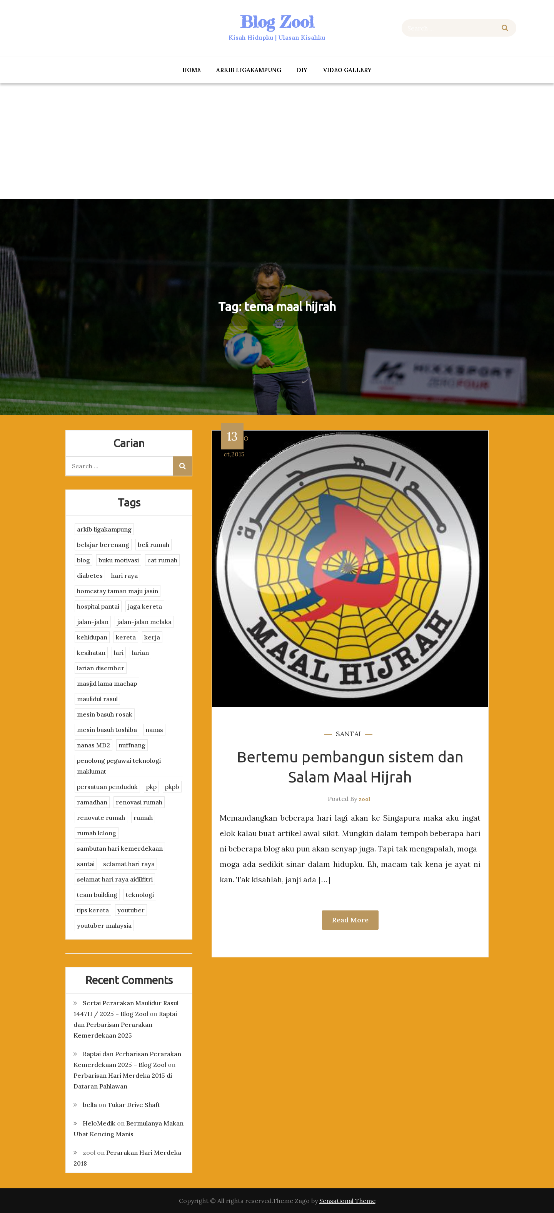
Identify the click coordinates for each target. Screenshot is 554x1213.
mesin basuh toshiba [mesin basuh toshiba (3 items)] (107, 730)
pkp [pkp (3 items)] (151, 787)
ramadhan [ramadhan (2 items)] (92, 802)
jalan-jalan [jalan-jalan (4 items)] (92, 622)
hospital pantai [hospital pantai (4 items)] (98, 606)
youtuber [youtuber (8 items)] (131, 910)
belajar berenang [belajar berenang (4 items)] (103, 544)
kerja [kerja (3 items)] (152, 637)
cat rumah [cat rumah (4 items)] (162, 560)
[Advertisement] (277, 141)
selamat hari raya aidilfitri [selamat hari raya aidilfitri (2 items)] (115, 879)
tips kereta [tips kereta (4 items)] (93, 910)
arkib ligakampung (248, 70)
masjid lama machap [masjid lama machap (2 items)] (107, 683)
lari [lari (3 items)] (118, 652)
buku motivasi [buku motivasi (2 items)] (118, 560)
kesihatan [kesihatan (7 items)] (91, 652)
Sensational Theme (347, 1201)
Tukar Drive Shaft (134, 1105)
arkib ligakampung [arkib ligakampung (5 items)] (104, 529)
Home (191, 70)
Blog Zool (277, 22)
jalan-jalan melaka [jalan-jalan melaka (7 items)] (144, 622)
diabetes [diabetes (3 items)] (90, 575)
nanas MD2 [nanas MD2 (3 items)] (93, 745)
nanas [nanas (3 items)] (154, 730)
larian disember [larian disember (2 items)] (100, 668)
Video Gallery (347, 70)
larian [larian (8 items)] (140, 652)
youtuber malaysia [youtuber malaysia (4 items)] (104, 925)
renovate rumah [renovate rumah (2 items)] (101, 817)
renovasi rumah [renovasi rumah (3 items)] (139, 802)
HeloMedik (99, 1123)
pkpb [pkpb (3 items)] (172, 787)
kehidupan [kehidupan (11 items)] (92, 637)
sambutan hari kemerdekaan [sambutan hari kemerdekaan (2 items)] (120, 848)
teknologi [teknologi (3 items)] (140, 894)
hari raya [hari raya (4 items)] (124, 575)
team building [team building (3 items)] (97, 894)
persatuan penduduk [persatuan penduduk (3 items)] (107, 787)
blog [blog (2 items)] (83, 560)
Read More (350, 919)
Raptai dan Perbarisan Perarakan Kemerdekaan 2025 (125, 1024)
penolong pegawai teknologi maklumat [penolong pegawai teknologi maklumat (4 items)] (119, 766)
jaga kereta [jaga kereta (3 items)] (145, 606)
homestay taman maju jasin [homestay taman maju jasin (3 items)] (117, 591)
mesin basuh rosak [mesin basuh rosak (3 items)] (104, 714)
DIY (302, 70)
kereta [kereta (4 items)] (126, 637)
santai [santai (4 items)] (86, 864)
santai (348, 733)
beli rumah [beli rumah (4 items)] (153, 544)
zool (364, 799)
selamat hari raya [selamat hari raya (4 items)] (129, 864)
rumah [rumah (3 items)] (143, 817)
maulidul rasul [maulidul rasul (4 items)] (97, 699)
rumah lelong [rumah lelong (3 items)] (96, 833)
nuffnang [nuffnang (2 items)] (131, 745)
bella (90, 1105)
